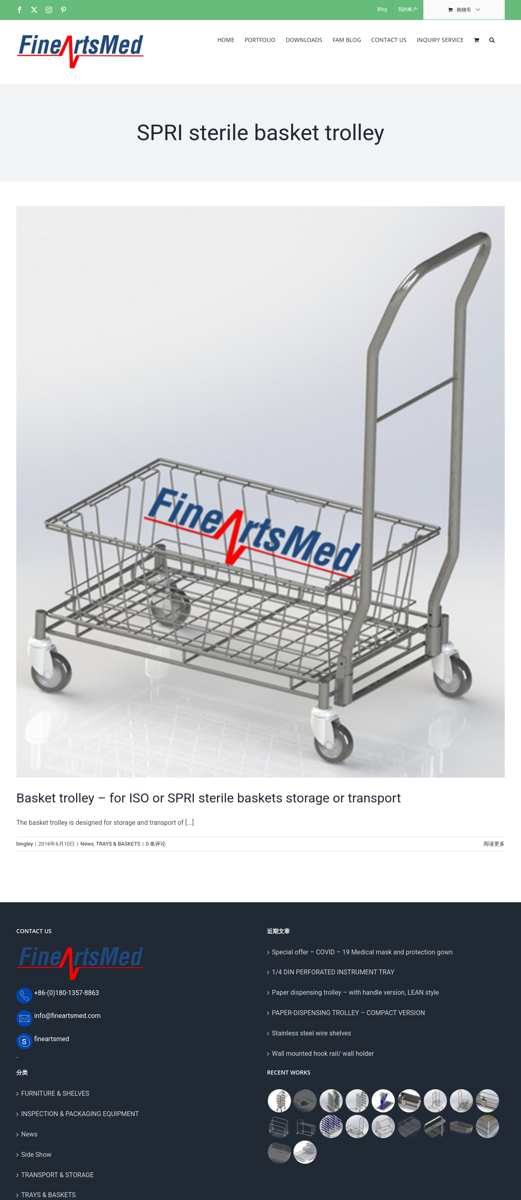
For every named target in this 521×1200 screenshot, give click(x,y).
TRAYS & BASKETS (118, 844)
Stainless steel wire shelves (311, 1033)
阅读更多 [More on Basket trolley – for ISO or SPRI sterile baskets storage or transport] (494, 844)
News (87, 844)
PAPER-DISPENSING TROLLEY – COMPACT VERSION (348, 1013)
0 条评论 (156, 844)
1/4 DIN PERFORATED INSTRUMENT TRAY (333, 972)
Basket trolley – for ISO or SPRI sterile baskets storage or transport (208, 798)
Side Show (36, 1154)
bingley (24, 844)
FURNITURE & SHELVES (55, 1093)
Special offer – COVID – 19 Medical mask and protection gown (362, 952)
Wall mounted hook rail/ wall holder (323, 1053)
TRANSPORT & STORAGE (57, 1175)
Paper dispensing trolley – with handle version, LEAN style (355, 992)
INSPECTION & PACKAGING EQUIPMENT (80, 1114)
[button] (492, 39)
